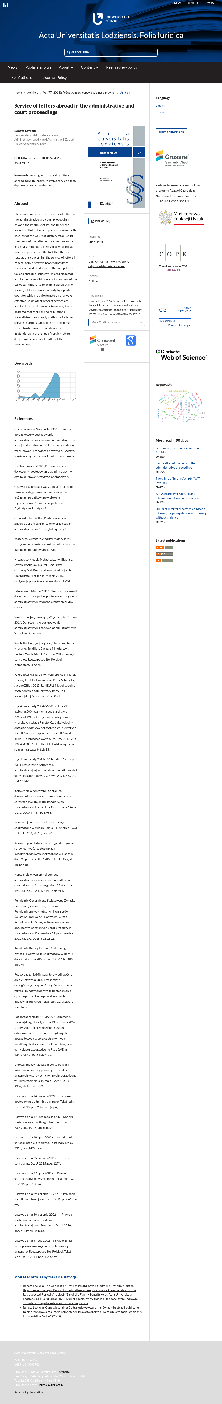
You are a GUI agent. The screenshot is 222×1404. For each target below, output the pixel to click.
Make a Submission (171, 132)
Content (88, 67)
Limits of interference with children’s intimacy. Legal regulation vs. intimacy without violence (181, 513)
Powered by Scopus (179, 325)
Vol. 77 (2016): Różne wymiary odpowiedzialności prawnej (79, 92)
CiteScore (184, 310)
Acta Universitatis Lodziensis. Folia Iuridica (111, 35)
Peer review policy (122, 67)
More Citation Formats (105, 322)
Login (210, 3)
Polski (160, 112)
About (64, 67)
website (64, 1372)
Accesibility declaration (28, 1392)
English (160, 105)
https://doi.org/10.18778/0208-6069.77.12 (118, 314)
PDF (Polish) (102, 221)
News (12, 67)
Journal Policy (55, 77)
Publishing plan (38, 67)
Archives (32, 92)
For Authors (22, 77)
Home (18, 92)
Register (194, 3)
